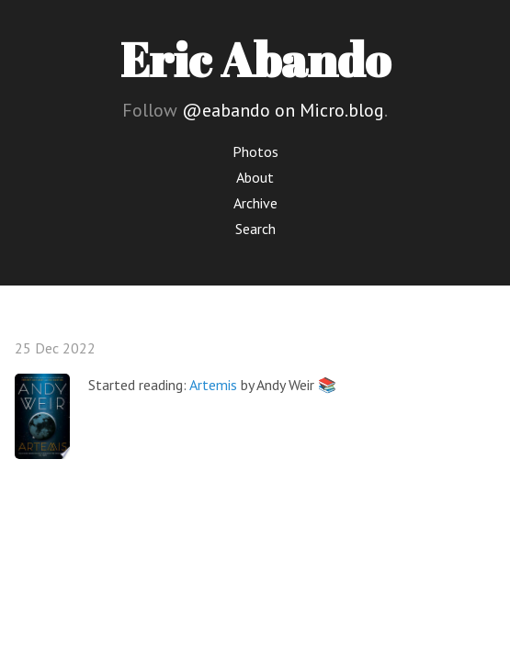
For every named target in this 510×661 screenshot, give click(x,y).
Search (255, 228)
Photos (255, 151)
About (255, 177)
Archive (255, 203)
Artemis (213, 384)
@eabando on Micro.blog (283, 110)
